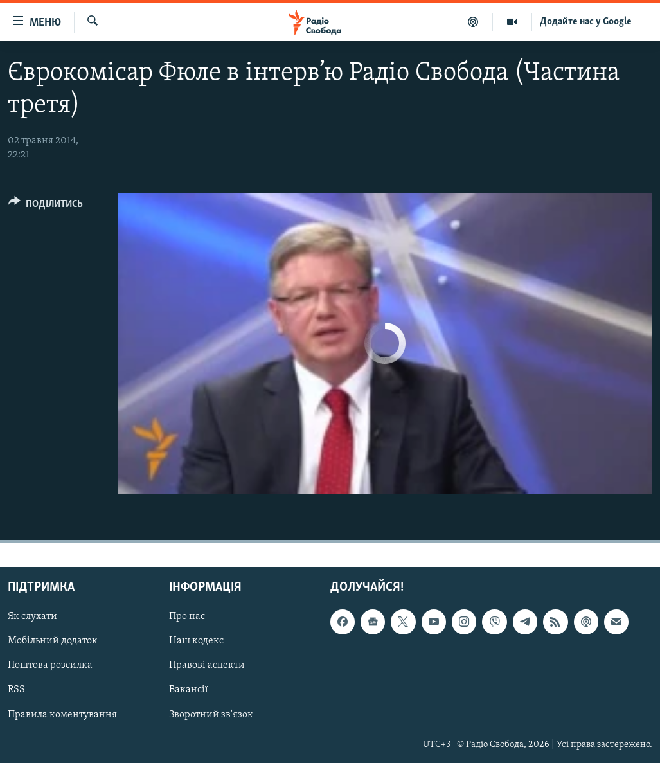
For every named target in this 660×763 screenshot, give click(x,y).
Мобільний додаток (53, 641)
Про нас (187, 616)
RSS (16, 690)
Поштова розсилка (50, 666)
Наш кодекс (196, 641)
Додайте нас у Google (586, 22)
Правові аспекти (207, 666)
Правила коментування (62, 715)
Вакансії (188, 690)
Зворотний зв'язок (211, 715)
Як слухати (32, 616)
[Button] (45, 206)
